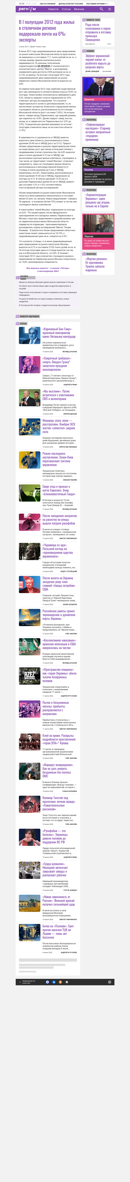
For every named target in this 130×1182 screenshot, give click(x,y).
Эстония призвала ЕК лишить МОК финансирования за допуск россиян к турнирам (98, 178)
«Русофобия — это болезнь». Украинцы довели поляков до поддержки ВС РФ (55, 1001)
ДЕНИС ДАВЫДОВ (92, 71)
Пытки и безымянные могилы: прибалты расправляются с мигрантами (56, 840)
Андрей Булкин (70, 385)
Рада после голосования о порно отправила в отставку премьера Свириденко (98, 32)
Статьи (66, 9)
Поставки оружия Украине (99, 4)
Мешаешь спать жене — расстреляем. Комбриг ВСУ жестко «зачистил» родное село (59, 459)
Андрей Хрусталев (69, 795)
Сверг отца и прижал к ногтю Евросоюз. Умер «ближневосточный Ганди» (59, 523)
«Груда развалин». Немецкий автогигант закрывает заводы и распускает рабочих (55, 1034)
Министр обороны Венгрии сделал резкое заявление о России (46, 282)
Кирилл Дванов (70, 414)
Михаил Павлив (70, 513)
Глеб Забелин (71, 733)
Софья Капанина (69, 924)
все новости (90, 44)
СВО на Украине (47, 4)
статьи (23, 323)
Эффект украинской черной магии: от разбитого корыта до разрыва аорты (97, 61)
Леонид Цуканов (69, 352)
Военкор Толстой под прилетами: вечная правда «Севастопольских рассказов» (59, 968)
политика (91, 119)
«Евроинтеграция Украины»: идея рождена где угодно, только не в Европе (97, 200)
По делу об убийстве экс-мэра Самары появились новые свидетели (97, 243)
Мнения (79, 9)
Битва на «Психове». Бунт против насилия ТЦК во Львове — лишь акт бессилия (58, 1130)
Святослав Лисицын (68, 480)
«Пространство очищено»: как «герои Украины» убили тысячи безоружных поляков (59, 774)
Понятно (103, 1161)
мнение (90, 51)
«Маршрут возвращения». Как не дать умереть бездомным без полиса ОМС (58, 902)
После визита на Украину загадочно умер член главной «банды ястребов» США (59, 649)
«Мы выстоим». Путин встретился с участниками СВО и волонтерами (58, 394)
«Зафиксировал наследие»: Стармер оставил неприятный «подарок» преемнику (97, 131)
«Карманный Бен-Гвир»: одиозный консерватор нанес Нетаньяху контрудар (59, 332)
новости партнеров (29, 316)
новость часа (93, 19)
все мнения (106, 71)
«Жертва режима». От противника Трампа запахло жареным (96, 264)
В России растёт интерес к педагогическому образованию (44, 305)
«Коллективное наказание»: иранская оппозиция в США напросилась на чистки (59, 743)
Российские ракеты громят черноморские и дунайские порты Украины (59, 714)
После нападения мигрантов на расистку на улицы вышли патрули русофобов (60, 585)
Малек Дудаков (70, 671)
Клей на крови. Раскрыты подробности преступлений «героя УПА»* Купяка (59, 871)
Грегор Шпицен (70, 1056)
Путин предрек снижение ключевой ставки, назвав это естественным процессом (97, 108)
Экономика (89, 99)
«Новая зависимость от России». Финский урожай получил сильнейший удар (59, 1099)
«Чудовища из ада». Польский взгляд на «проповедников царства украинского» (58, 616)
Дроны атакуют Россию (71, 4)
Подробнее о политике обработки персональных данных (69, 1162)
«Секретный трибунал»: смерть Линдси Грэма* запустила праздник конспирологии (57, 363)
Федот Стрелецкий (69, 638)
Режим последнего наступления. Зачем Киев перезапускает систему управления (58, 492)
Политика (88, 169)
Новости (53, 9)
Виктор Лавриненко (68, 605)
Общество (88, 236)
